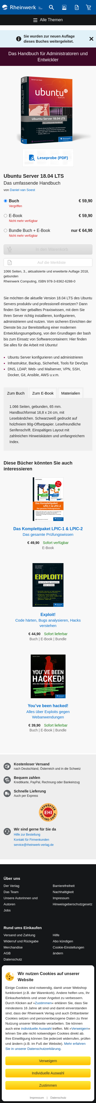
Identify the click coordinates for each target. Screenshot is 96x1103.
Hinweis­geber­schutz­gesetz (72, 904)
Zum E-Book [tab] (43, 393)
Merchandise (13, 947)
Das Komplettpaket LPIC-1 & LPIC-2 (48, 532)
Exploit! (48, 620)
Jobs (7, 910)
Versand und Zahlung (19, 935)
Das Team (11, 892)
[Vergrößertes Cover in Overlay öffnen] (49, 111)
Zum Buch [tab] (16, 393)
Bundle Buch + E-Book (29, 230)
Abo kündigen (63, 941)
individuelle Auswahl (36, 1028)
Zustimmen (43, 1003)
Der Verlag (11, 886)
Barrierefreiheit (63, 886)
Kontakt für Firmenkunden (31, 839)
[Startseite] (22, 7)
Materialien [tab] (70, 393)
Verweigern (80, 1028)
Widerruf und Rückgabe (21, 941)
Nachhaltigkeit (63, 892)
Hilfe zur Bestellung (27, 834)
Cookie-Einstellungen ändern (68, 950)
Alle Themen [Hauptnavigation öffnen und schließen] (51, 20)
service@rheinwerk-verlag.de (34, 845)
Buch (14, 201)
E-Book (15, 216)
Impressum (37, 1097)
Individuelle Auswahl (48, 1073)
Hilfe (56, 935)
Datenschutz (58, 1097)
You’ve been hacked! (48, 711)
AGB (7, 953)
